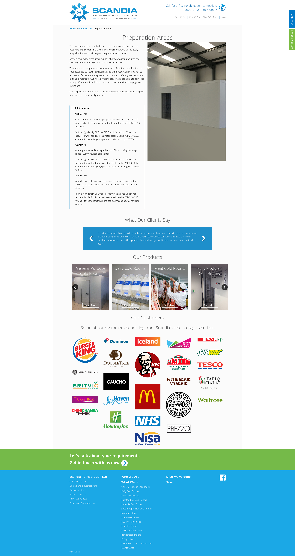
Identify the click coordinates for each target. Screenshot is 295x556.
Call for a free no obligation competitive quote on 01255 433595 (191, 7)
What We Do (194, 17)
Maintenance (127, 547)
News (223, 17)
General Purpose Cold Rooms (135, 486)
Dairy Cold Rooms (130, 491)
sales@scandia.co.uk (86, 503)
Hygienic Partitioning (131, 521)
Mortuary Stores (129, 513)
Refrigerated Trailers (131, 534)
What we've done (178, 476)
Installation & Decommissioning (136, 543)
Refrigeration (127, 539)
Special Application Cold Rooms (136, 508)
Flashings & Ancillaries (132, 530)
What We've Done (210, 17)
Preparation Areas (130, 517)
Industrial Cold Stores (131, 504)
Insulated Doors (129, 526)
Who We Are (180, 17)
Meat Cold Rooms (130, 495)
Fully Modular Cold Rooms (134, 499)
